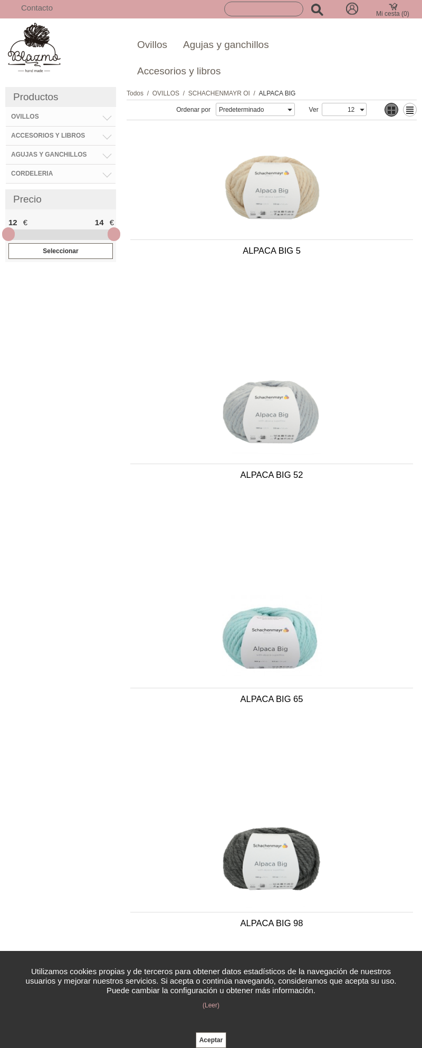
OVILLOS (165, 93)
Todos (135, 93)
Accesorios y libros (178, 70)
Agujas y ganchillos (226, 44)
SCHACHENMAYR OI (219, 93)
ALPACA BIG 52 (343, 256)
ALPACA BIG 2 (343, 609)
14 (99, 222)
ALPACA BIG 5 (199, 256)
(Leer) (211, 1005)
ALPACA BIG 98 (343, 432)
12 (12, 222)
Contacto (37, 7)
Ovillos (152, 44)
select (289, 110)
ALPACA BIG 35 (198, 609)
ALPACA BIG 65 (198, 432)
